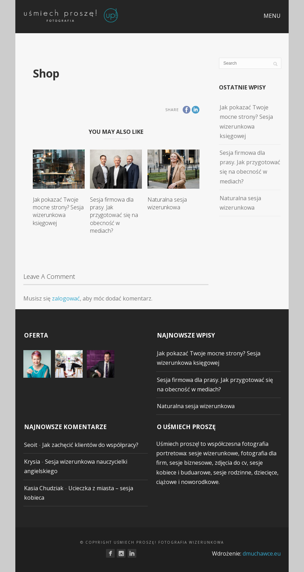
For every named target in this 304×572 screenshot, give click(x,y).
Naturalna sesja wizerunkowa (167, 203)
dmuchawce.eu (262, 553)
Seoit (30, 445)
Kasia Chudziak (43, 488)
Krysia (32, 461)
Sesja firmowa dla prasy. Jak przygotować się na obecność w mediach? (114, 215)
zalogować (66, 298)
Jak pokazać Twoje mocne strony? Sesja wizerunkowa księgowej (58, 211)
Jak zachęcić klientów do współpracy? (90, 445)
